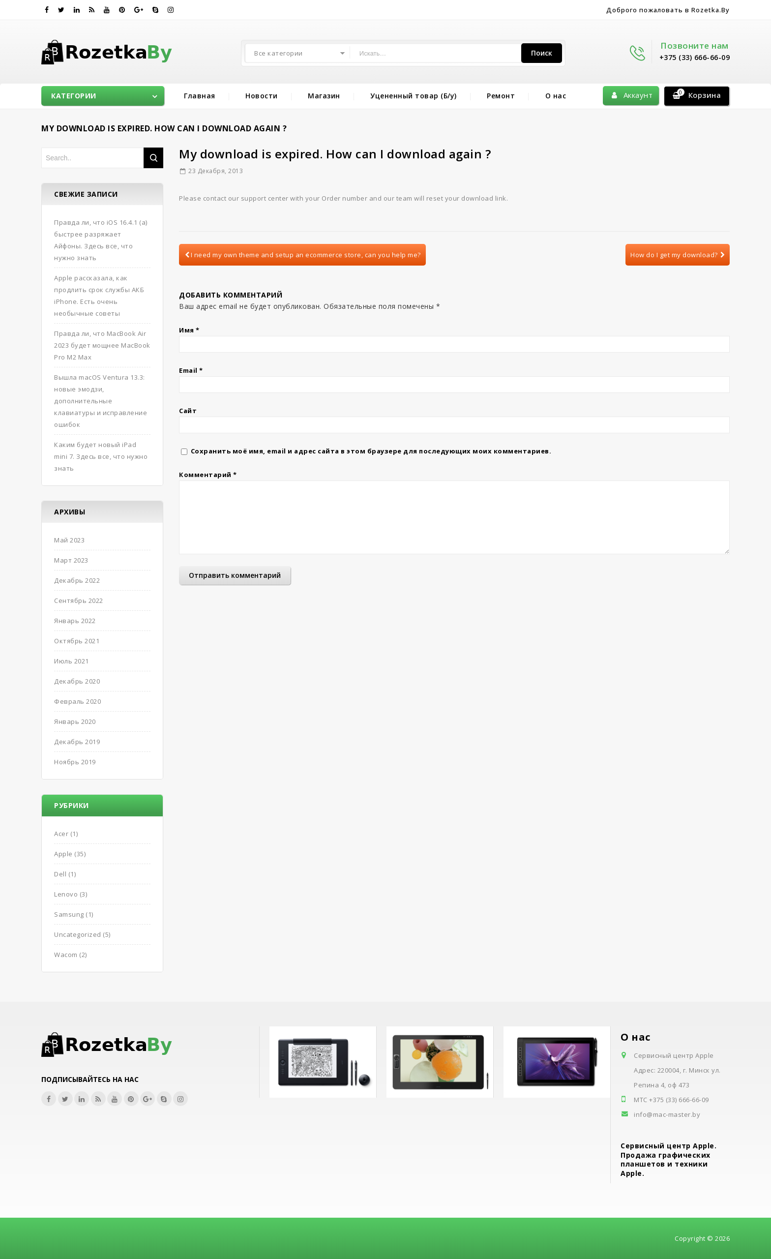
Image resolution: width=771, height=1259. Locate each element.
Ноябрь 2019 (75, 761)
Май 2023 (69, 540)
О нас (555, 95)
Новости (261, 95)
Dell (60, 873)
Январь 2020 (75, 721)
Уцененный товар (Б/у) (413, 95)
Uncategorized (77, 934)
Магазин (324, 95)
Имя (189, 330)
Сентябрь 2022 (78, 600)
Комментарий (208, 474)
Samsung (69, 914)
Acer (61, 833)
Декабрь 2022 (77, 580)
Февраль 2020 (77, 701)
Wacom (66, 954)
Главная (199, 95)
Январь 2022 (75, 620)
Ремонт (501, 95)
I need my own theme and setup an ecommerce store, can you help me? (303, 254)
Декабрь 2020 (77, 681)
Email (191, 370)
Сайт (188, 410)
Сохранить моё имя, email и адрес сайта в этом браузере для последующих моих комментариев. (371, 451)
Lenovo (66, 894)
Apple (63, 853)
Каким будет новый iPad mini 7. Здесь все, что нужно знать (101, 456)
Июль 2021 (71, 661)
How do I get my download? (677, 254)
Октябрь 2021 (76, 640)
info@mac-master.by (667, 1114)
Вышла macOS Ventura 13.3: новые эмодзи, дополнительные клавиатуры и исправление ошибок (100, 401)
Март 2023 (71, 560)
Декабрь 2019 (77, 741)
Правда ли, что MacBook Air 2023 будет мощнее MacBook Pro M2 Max (102, 345)
